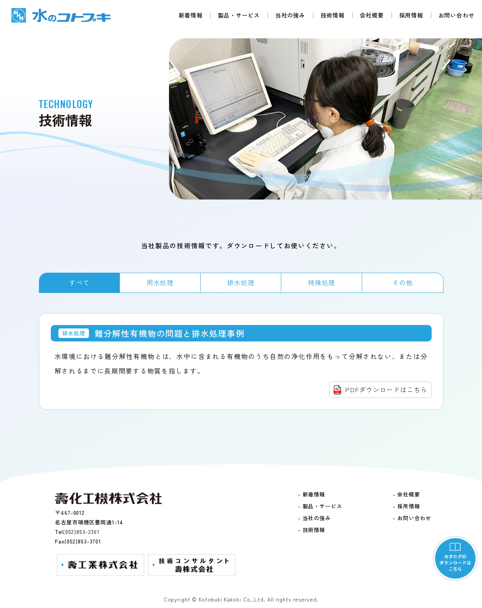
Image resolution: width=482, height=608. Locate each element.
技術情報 (333, 15)
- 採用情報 (406, 506)
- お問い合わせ (412, 518)
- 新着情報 (311, 494)
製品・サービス (239, 15)
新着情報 (191, 15)
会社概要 (372, 15)
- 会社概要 (406, 494)
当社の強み (290, 15)
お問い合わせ (456, 15)
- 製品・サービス (320, 506)
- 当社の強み (314, 518)
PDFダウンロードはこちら (386, 389)
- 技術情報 (311, 530)
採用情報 (411, 15)
